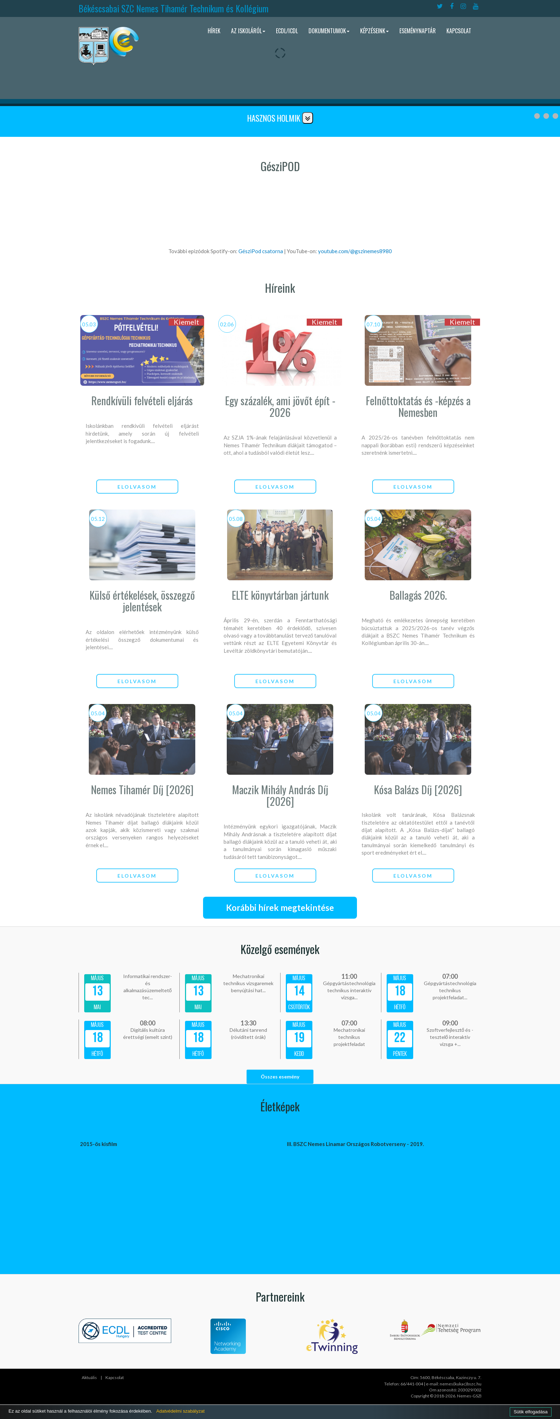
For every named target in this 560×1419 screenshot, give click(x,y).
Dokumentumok (329, 31)
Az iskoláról (248, 31)
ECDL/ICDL (287, 31)
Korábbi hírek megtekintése (280, 907)
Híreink (280, 287)
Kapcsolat (458, 31)
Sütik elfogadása (531, 1411)
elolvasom (137, 487)
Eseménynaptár (417, 31)
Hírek (214, 31)
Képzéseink (374, 31)
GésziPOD (280, 166)
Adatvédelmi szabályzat (180, 1411)
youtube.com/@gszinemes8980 (355, 251)
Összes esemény (280, 1077)
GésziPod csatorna (261, 251)
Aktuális (89, 1377)
